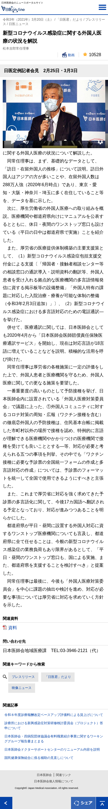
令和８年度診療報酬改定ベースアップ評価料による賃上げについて (53, 715)
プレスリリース (23, 677)
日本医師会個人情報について (53, 781)
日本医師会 (44, 775)
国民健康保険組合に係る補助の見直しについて (38, 758)
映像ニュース (22, 688)
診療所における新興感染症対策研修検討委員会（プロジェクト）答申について (53, 725)
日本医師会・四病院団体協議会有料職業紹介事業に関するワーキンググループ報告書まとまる (53, 738)
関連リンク (63, 775)
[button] (100, 141)
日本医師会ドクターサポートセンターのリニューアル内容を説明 (52, 749)
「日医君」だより (58, 677)
